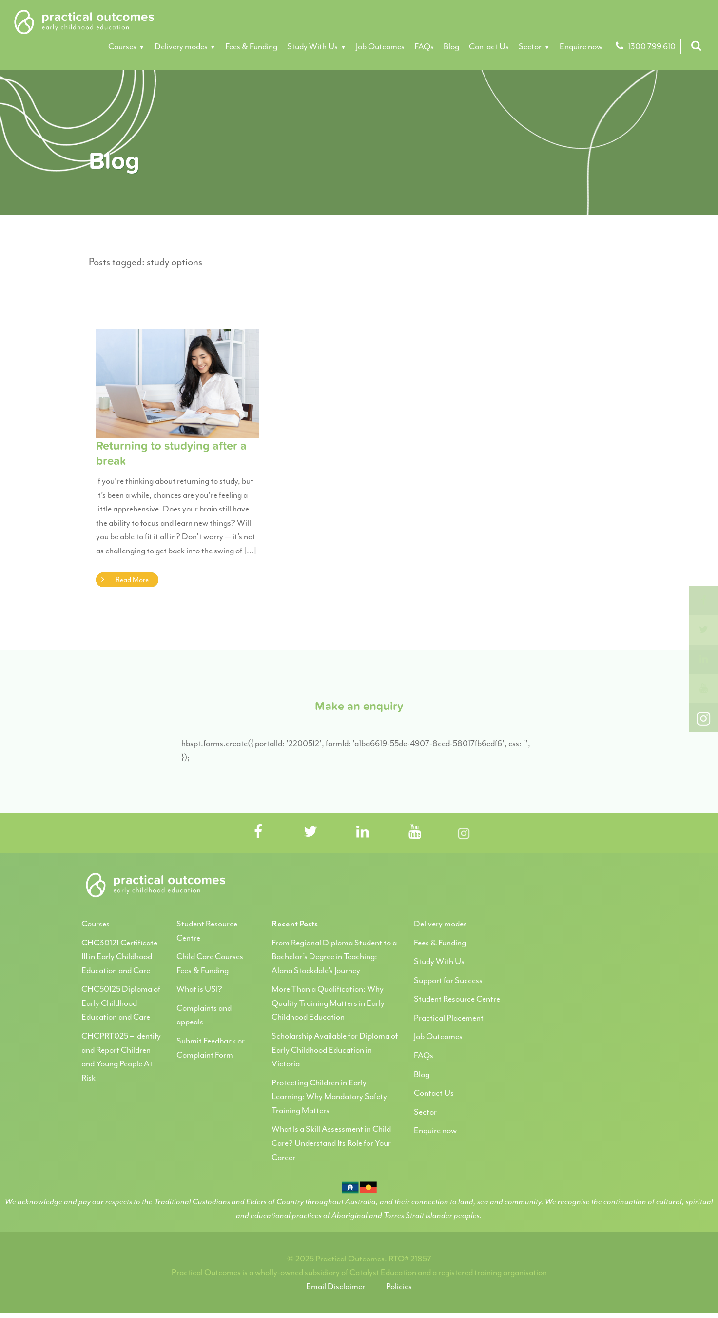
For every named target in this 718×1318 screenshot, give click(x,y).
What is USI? (199, 989)
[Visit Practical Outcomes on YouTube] (415, 833)
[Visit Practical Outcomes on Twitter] (310, 833)
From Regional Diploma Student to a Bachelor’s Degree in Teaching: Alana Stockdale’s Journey (334, 956)
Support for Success (448, 980)
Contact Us (489, 46)
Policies (399, 1286)
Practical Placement (449, 1017)
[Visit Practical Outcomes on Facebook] (258, 833)
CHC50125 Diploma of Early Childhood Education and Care (120, 1003)
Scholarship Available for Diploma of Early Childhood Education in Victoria (335, 1049)
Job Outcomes (380, 46)
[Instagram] (703, 717)
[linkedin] (703, 659)
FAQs (424, 46)
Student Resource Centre (457, 998)
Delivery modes (181, 46)
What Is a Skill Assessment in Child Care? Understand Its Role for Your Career (331, 1142)
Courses (122, 46)
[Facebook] (703, 600)
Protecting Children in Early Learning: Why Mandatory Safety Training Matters (329, 1096)
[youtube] (703, 688)
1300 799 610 (644, 46)
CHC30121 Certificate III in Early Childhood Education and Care (119, 956)
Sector (530, 46)
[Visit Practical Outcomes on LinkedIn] (363, 833)
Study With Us (312, 46)
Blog (451, 46)
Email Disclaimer (335, 1286)
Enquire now (581, 46)
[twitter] (703, 630)
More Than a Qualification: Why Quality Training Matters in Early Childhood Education (328, 1003)
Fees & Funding (251, 46)
